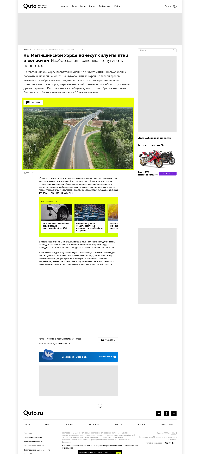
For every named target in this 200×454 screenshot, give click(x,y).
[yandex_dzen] (174, 413)
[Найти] (174, 50)
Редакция (27, 433)
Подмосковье (63, 343)
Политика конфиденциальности (36, 450)
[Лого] (35, 6)
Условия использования (33, 446)
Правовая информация (33, 442)
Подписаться (107, 357)
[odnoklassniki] (166, 413)
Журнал (69, 424)
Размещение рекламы (32, 437)
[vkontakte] (158, 413)
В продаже (94, 424)
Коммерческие (167, 424)
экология (49, 343)
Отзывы (141, 424)
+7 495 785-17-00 (169, 443)
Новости (27, 49)
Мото (47, 424)
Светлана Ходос (54, 339)
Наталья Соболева (72, 339)
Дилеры (118, 424)
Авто (27, 424)
